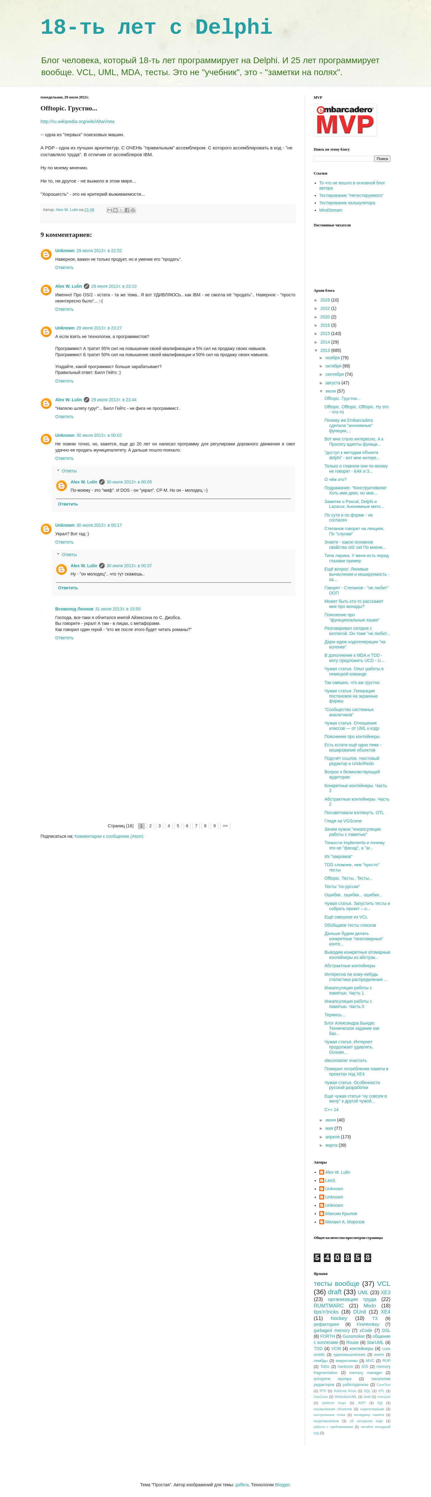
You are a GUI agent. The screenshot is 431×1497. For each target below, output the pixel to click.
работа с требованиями (333, 1427)
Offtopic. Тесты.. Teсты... (348, 878)
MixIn (370, 1306)
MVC (370, 1361)
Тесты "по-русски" (342, 886)
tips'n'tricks (326, 1312)
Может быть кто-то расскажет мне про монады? (353, 604)
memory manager (365, 1373)
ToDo (324, 1366)
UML (363, 1292)
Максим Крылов (341, 1213)
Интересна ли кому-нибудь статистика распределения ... (355, 977)
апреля (333, 1136)
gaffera (242, 1484)
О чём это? (335, 479)
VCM (336, 1348)
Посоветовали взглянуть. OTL (354, 812)
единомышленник (349, 1355)
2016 (325, 325)
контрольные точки (329, 1415)
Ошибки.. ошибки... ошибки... (353, 894)
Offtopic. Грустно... (342, 398)
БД (380, 1403)
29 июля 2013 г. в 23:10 (114, 286)
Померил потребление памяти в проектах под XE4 (356, 1071)
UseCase (321, 1397)
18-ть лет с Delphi (157, 28)
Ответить (64, 267)
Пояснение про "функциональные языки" (351, 617)
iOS (365, 1366)
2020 (325, 316)
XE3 (385, 1292)
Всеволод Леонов (74, 608)
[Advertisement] (168, 776)
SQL (367, 1391)
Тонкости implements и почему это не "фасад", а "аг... (354, 845)
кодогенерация (372, 1409)
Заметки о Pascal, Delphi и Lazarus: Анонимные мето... (354, 504)
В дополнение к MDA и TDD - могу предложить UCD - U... (354, 658)
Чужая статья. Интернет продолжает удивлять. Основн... (348, 1047)
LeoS (330, 1180)
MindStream (330, 210)
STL (381, 1391)
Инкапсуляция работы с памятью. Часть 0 (348, 1004)
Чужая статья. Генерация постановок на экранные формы (351, 696)
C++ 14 (331, 1109)
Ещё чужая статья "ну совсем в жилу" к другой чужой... (355, 1099)
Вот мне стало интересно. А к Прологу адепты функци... (353, 442)
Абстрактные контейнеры (349, 965)
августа (333, 382)
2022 (325, 308)
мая (329, 1128)
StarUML (375, 1342)
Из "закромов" (338, 856)
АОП (361, 1403)
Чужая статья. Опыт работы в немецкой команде (354, 671)
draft (335, 1292)
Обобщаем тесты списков (350, 925)
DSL (386, 1330)
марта (332, 1145)
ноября (333, 357)
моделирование (326, 1421)
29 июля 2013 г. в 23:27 (99, 327)
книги (379, 1355)
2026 (325, 300)
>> (225, 825)
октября (333, 366)
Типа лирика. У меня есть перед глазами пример (356, 558)
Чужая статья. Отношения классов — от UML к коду (351, 726)
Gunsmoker (354, 1336)
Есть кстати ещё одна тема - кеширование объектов (352, 747)
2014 (325, 342)
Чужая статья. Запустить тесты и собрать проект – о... (357, 906)
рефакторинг (327, 1324)
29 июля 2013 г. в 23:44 (114, 399)
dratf (367, 1397)
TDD (318, 1348)
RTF (323, 1391)
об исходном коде (366, 1421)
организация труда (352, 1299)
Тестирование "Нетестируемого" (351, 195)
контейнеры (361, 1348)
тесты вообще (336, 1283)
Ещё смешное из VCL (346, 916)
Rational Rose (345, 1391)
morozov (383, 1397)
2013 (325, 350)
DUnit (359, 1312)
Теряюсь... (334, 1014)
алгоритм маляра (332, 1379)
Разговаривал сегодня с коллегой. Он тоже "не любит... (357, 631)
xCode (366, 1330)
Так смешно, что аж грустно (351, 682)
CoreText (383, 1385)
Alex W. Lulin (68, 286)
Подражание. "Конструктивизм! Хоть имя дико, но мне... (355, 490)
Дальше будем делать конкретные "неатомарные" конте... (353, 938)
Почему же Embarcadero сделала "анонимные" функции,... (348, 425)
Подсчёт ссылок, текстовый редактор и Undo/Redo (351, 761)
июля (331, 391)
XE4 (385, 1312)
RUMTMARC (329, 1306)
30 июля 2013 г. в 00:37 (129, 565)
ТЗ (375, 1318)
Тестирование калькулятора (347, 202)
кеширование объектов (333, 1409)
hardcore (345, 1366)
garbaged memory (332, 1330)
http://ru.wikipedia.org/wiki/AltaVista (78, 121)
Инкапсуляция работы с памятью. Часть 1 (348, 990)
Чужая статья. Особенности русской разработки (352, 1085)
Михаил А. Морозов (345, 1221)
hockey (339, 1318)
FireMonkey (368, 1324)
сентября (335, 374)
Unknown (65, 250)
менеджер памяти (369, 1415)
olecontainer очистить (345, 1060)
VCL (383, 1283)
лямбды (321, 1361)
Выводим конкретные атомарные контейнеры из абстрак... (357, 955)
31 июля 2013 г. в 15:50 (118, 608)
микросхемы (347, 1361)
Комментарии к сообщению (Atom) (109, 836)
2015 (325, 333)
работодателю (355, 1385)
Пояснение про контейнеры (351, 736)
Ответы (69, 470)
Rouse (352, 1342)
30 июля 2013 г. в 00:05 (129, 481)
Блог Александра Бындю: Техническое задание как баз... (351, 1028)
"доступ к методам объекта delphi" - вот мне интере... (352, 455)
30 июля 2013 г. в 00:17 (99, 525)
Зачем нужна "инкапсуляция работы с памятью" (352, 832)
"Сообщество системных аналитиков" (349, 712)
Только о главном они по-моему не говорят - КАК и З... (356, 469)
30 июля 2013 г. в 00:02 (99, 435)
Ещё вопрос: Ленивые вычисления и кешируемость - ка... (356, 574)
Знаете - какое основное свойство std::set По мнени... (355, 545)
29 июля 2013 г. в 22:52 (99, 250)
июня (331, 1120)
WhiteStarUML (346, 1397)
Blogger (282, 1484)
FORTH (327, 1336)
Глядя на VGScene (343, 820)
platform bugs (334, 1403)
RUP (386, 1361)
